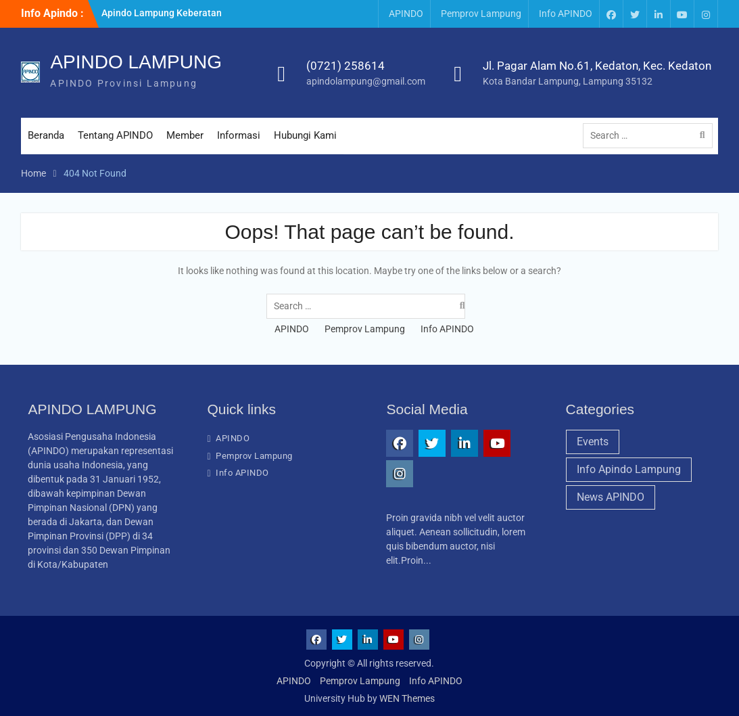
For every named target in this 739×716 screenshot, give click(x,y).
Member (185, 135)
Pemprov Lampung (481, 13)
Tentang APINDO (115, 135)
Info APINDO (565, 13)
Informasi (238, 135)
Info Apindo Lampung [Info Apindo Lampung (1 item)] (629, 469)
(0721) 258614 (345, 65)
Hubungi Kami (305, 135)
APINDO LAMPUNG (136, 61)
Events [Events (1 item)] (593, 441)
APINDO (406, 13)
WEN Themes (407, 698)
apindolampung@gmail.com (365, 81)
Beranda (46, 135)
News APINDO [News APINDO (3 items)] (610, 497)
